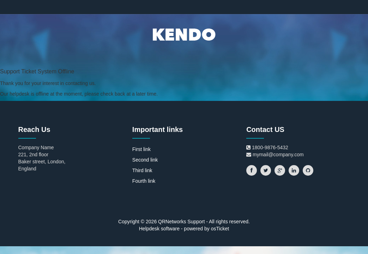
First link (141, 149)
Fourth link (143, 181)
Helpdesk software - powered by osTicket (184, 228)
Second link (145, 160)
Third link (142, 170)
